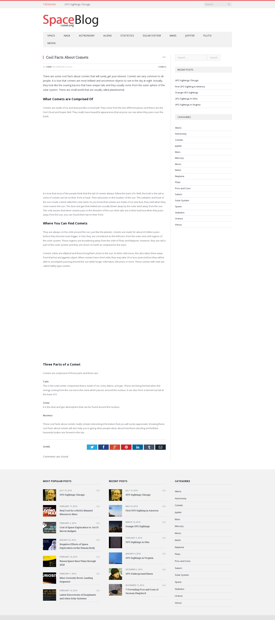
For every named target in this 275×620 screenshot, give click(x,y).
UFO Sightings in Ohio (186, 98)
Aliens (107, 35)
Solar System (152, 35)
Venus (178, 224)
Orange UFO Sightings (186, 92)
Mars (173, 35)
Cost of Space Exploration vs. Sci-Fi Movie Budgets (79, 529)
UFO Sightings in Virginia (187, 104)
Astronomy (87, 35)
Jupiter (189, 35)
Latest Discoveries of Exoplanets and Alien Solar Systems (78, 596)
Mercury (179, 158)
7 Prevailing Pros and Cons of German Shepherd (142, 591)
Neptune (179, 176)
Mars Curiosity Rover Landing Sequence (76, 579)
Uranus (179, 218)
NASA (67, 35)
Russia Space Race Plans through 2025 (78, 562)
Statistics (127, 35)
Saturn (178, 194)
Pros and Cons (183, 188)
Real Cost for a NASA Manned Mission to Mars (76, 512)
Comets (162, 66)
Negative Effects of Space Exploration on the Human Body (77, 546)
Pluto (207, 35)
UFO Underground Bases (139, 573)
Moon (51, 43)
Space (51, 35)
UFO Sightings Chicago (77, 4)
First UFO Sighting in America (190, 86)
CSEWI (49, 66)
